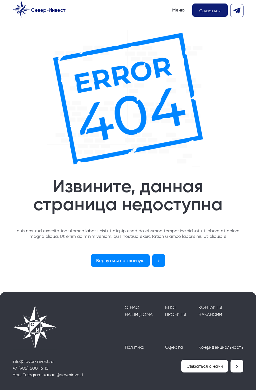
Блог (171, 307)
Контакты (210, 307)
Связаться (209, 10)
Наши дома (138, 314)
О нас (132, 307)
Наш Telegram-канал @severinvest (48, 374)
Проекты (175, 314)
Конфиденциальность (221, 347)
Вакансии (210, 314)
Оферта (174, 347)
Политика (134, 347)
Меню (178, 10)
